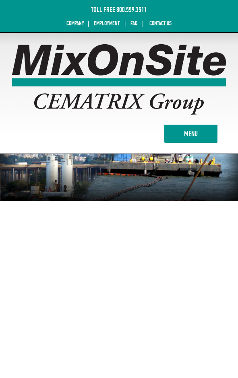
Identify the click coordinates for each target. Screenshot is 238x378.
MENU (200, 133)
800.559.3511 (131, 9)
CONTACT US (160, 23)
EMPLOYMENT (107, 23)
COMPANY (75, 23)
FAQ (134, 23)
